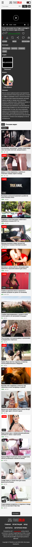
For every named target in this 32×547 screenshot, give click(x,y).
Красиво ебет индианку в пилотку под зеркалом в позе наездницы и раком (13, 386)
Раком (4, 51)
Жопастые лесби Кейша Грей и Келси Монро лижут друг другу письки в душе (15, 410)
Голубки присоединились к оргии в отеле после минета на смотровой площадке (14, 315)
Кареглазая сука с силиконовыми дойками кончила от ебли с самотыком (15, 433)
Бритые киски (6, 48)
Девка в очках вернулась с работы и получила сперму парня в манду (13, 172)
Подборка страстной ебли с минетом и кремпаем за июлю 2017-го (13, 220)
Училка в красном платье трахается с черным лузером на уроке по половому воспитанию (14, 291)
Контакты (9, 528)
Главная (8, 524)
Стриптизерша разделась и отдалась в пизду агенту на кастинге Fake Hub (15, 505)
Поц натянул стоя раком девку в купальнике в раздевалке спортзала (15, 339)
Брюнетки (14, 48)
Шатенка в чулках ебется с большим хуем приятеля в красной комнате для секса (14, 267)
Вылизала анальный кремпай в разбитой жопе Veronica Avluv (14, 196)
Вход (25, 524)
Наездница (21, 48)
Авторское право (20, 528)
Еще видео (16, 513)
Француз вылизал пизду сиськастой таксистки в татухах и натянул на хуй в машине (13, 244)
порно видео (17, 531)
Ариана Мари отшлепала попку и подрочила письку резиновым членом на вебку (15, 457)
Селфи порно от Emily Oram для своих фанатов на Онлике (13, 481)
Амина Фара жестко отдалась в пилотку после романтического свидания (14, 362)
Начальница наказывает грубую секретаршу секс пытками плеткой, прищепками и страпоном (15, 149)
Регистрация (17, 524)
